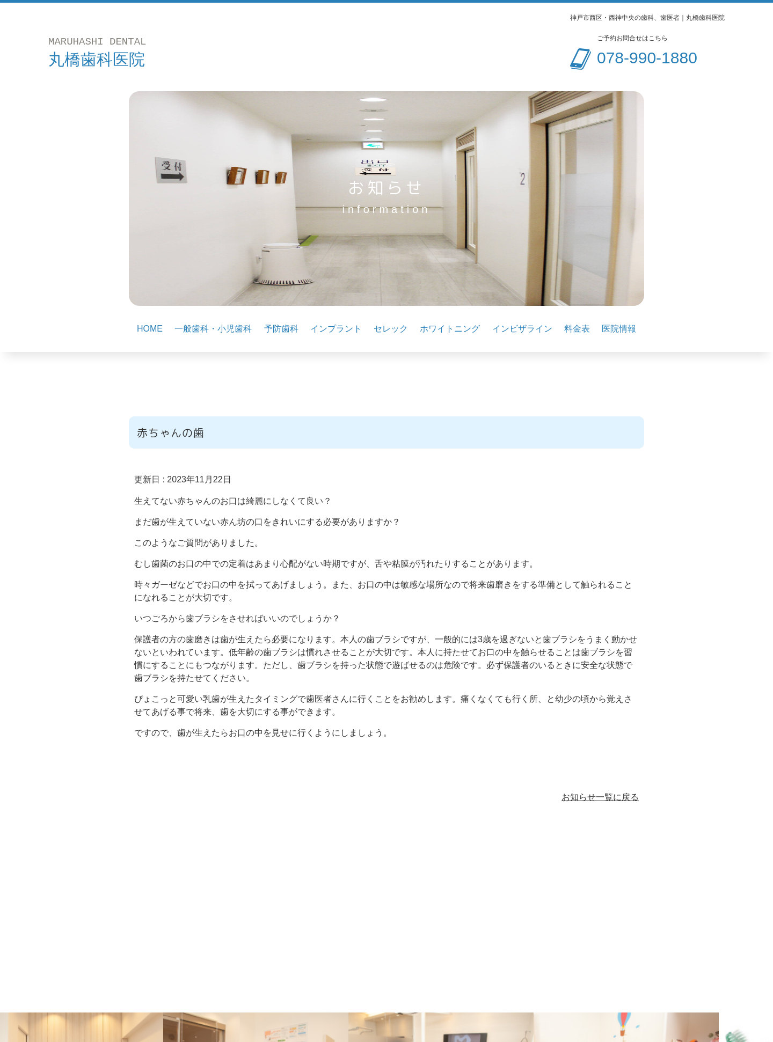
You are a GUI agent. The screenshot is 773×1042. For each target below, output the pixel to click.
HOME (150, 329)
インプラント (336, 329)
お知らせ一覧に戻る (600, 797)
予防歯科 (281, 329)
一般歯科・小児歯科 (213, 329)
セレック (391, 329)
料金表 (577, 329)
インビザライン (522, 329)
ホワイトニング (450, 329)
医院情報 (619, 329)
